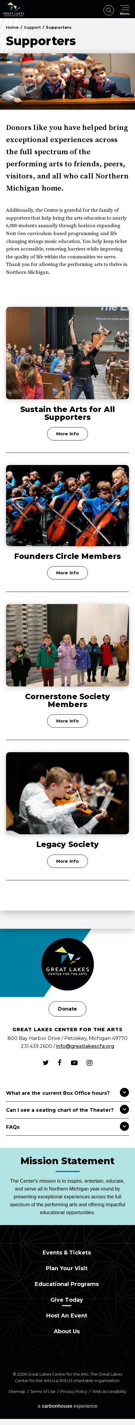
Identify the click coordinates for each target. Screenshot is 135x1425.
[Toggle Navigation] (124, 10)
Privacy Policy (73, 1391)
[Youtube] (74, 1062)
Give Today (66, 1300)
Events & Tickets (67, 1252)
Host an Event (66, 1315)
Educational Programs (67, 1284)
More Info (67, 434)
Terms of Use (42, 1391)
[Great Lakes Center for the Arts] (67, 965)
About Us (67, 1331)
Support (32, 27)
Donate (67, 1009)
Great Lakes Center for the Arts (13, 9)
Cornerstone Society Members (67, 700)
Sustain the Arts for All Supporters (67, 413)
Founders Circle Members (67, 556)
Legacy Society (67, 844)
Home (12, 27)
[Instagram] (89, 1062)
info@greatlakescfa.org (85, 1046)
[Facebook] (60, 1062)
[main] (67, 473)
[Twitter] (46, 1062)
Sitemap (16, 1391)
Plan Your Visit (67, 1268)
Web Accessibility (109, 1391)
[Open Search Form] (109, 10)
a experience (68, 1406)
